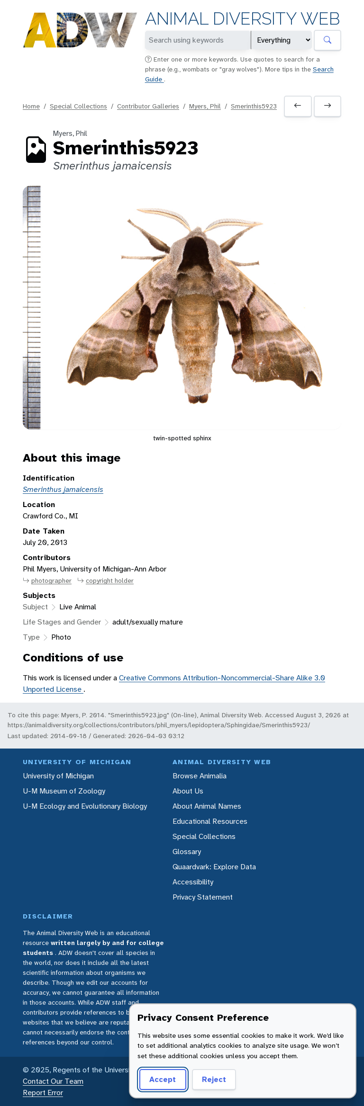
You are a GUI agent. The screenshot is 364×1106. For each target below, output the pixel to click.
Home (31, 106)
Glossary (187, 851)
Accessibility (193, 882)
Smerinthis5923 (254, 106)
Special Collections (78, 106)
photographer (47, 581)
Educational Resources (210, 821)
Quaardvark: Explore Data (214, 867)
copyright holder (105, 581)
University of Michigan (58, 776)
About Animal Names (207, 806)
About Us (188, 791)
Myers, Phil (205, 106)
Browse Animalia (200, 776)
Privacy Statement (203, 897)
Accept (162, 1079)
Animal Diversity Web (242, 18)
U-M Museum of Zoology (64, 791)
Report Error (43, 1092)
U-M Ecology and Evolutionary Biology (85, 806)
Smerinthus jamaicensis (63, 489)
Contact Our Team (53, 1081)
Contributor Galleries (148, 106)
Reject (214, 1079)
